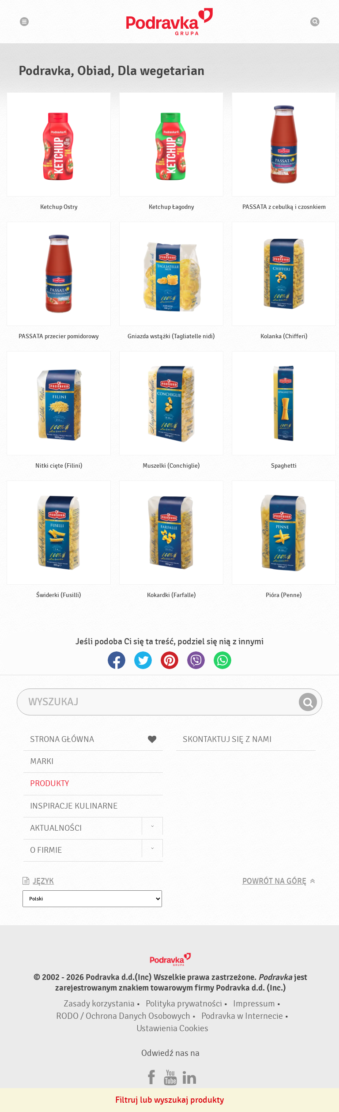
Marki (41, 761)
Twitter (143, 660)
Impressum (254, 1004)
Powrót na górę (274, 881)
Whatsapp (222, 660)
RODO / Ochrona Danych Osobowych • (127, 1016)
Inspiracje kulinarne (74, 806)
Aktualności (56, 828)
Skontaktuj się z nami (227, 739)
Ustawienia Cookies (172, 1028)
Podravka (169, 21)
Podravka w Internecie (242, 1016)
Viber (196, 660)
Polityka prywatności (184, 1004)
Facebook (116, 660)
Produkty (49, 783)
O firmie (46, 850)
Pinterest (169, 660)
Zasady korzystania (99, 1004)
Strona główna (93, 739)
